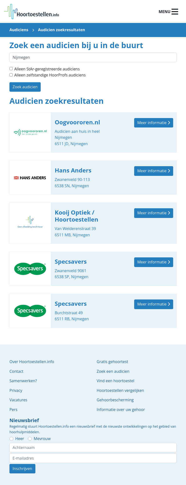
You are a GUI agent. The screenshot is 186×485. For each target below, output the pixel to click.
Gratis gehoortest (112, 361)
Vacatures (18, 400)
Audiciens (18, 29)
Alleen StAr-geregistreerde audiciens (47, 69)
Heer (19, 438)
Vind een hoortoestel (115, 380)
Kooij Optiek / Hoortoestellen (93, 223)
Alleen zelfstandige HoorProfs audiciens (50, 75)
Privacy (15, 390)
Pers (13, 409)
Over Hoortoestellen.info (31, 361)
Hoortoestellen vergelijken (120, 390)
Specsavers (93, 269)
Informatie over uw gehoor (121, 409)
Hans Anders (93, 177)
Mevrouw (42, 438)
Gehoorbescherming (115, 400)
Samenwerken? (23, 380)
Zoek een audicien (113, 371)
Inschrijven (22, 468)
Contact (16, 371)
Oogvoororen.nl (93, 132)
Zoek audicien (25, 87)
